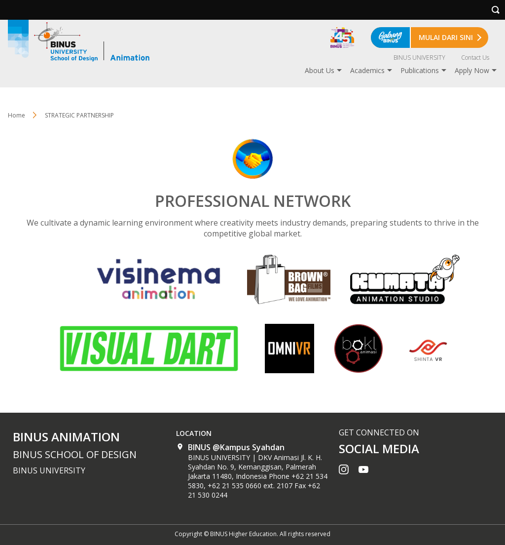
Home (16, 115)
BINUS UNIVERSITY (419, 57)
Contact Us (475, 57)
